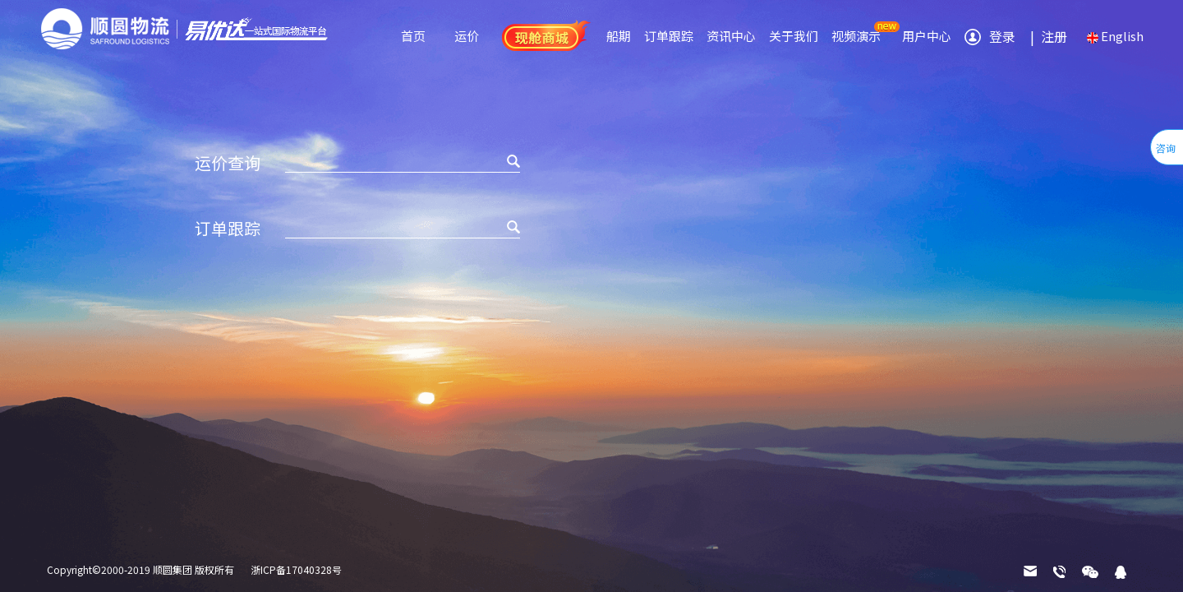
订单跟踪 (668, 35)
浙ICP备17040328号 (296, 569)
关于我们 (793, 35)
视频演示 (856, 35)
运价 (466, 35)
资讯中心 (731, 35)
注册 (1045, 36)
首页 (413, 35)
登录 (1002, 36)
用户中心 (926, 35)
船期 (618, 35)
